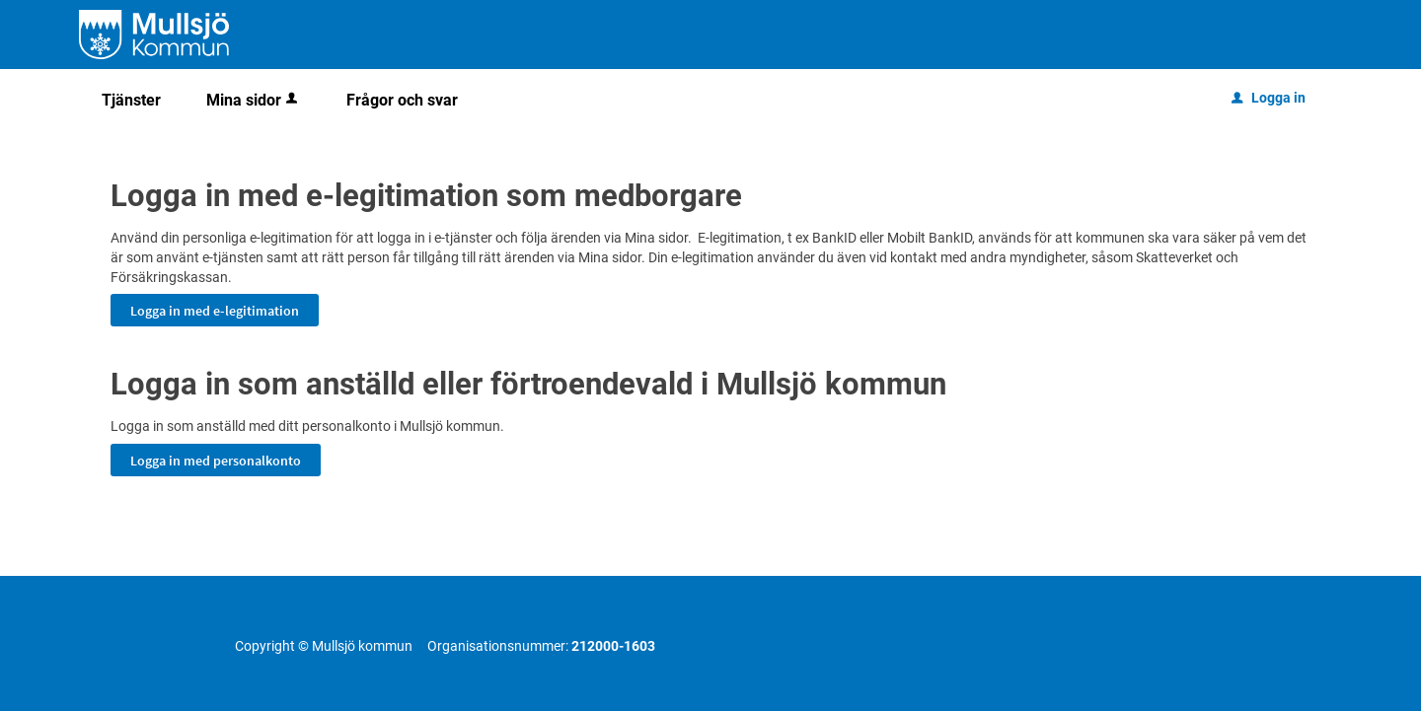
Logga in (1269, 98)
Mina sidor (253, 100)
